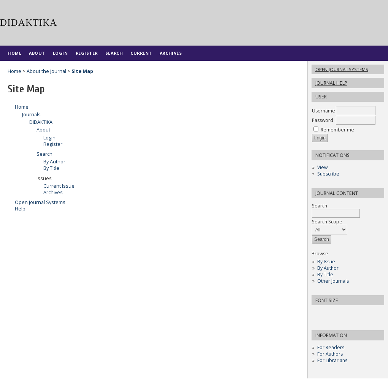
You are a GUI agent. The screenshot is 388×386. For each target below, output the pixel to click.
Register (87, 53)
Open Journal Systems (341, 69)
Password (322, 120)
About (37, 53)
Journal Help (331, 83)
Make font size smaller (318, 313)
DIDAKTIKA (40, 122)
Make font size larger (343, 313)
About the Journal (46, 71)
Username (323, 111)
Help (20, 209)
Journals (31, 114)
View (322, 167)
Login (60, 53)
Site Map (82, 71)
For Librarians (332, 360)
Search (336, 209)
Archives (171, 53)
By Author (328, 268)
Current (141, 53)
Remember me (337, 130)
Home (14, 53)
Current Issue (59, 186)
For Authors (330, 354)
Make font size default (330, 313)
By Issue (326, 261)
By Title (325, 274)
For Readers (330, 347)
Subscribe (328, 174)
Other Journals (333, 281)
